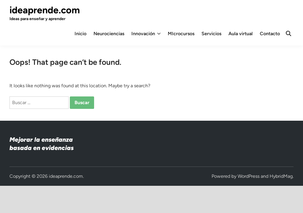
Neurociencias (109, 33)
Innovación (146, 33)
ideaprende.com (44, 10)
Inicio (80, 33)
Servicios (211, 33)
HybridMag (281, 176)
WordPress (249, 176)
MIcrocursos (181, 33)
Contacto (270, 33)
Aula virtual (240, 33)
